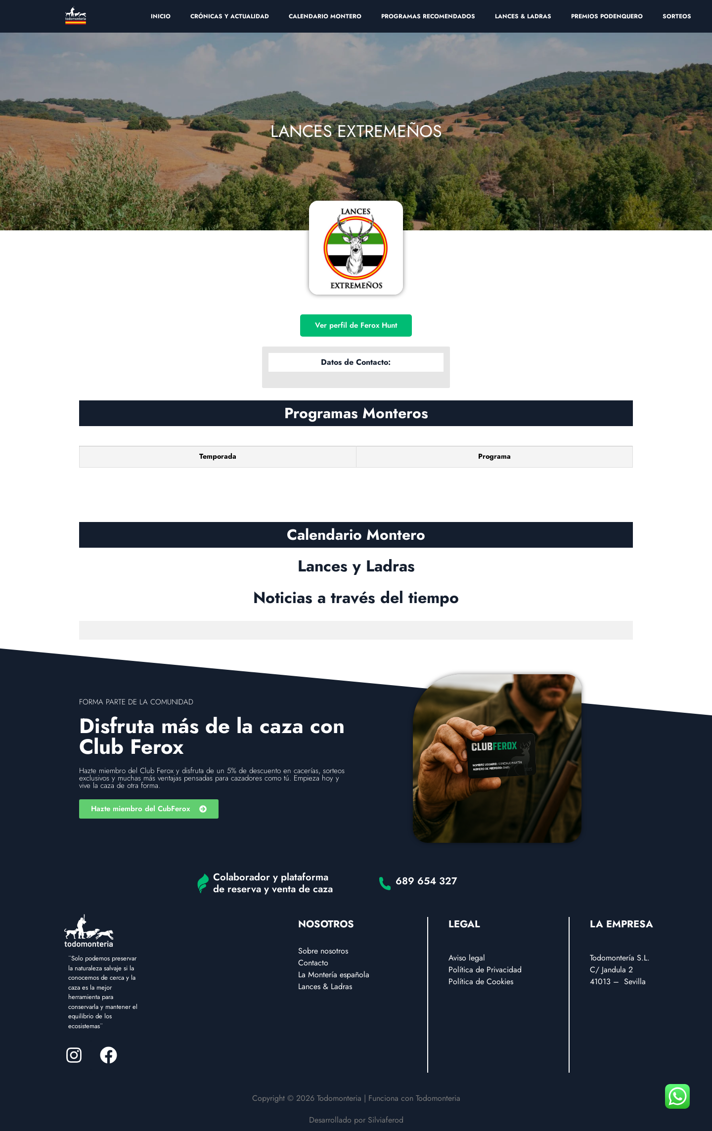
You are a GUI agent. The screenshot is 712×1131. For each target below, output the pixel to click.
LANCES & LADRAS (523, 16)
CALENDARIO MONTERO (325, 16)
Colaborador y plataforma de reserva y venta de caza (273, 883)
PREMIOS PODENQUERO (607, 16)
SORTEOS (677, 16)
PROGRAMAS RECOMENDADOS (428, 16)
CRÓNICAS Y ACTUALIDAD (229, 16)
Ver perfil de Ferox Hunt (356, 325)
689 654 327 (426, 881)
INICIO (161, 16)
